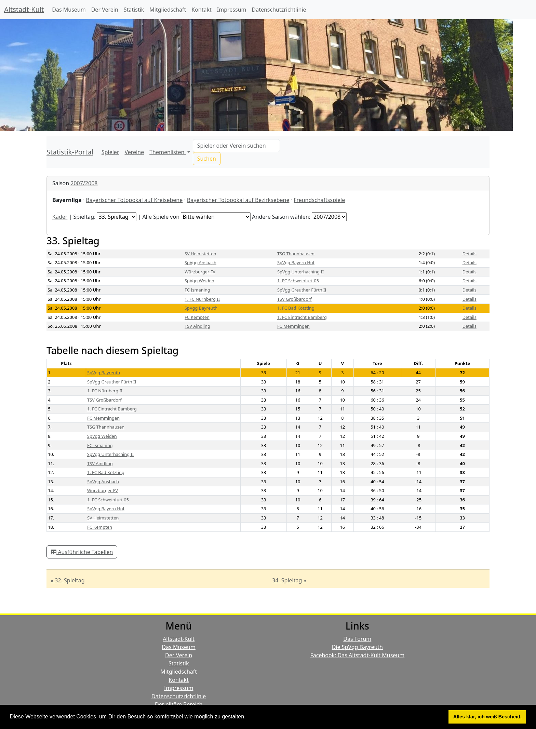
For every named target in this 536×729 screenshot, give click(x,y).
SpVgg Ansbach (200, 262)
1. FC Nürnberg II (202, 299)
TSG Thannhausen (295, 254)
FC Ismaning (197, 290)
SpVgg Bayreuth (201, 308)
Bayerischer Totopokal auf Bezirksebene (238, 200)
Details (470, 254)
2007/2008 (83, 183)
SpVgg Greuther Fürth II (301, 290)
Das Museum (68, 9)
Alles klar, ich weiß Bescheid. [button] (487, 716)
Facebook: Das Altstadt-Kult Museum (357, 655)
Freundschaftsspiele (319, 200)
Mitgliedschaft (167, 9)
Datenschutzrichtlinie (279, 9)
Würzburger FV (200, 272)
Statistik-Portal (69, 152)
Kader (59, 216)
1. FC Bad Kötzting (295, 308)
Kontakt (201, 9)
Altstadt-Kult (24, 9)
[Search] (236, 145)
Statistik (134, 9)
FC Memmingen (293, 326)
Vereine (134, 152)
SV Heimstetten (200, 254)
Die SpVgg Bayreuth (357, 647)
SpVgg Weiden (199, 281)
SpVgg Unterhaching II (300, 272)
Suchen (206, 158)
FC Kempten (197, 317)
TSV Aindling (197, 326)
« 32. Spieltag (68, 580)
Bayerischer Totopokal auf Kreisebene (134, 200)
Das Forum (357, 639)
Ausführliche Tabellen (82, 552)
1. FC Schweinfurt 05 (298, 281)
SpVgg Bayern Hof (295, 262)
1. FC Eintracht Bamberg (302, 317)
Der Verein (104, 9)
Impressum (231, 9)
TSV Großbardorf (294, 299)
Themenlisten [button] (167, 152)
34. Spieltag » (289, 580)
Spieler (110, 152)
